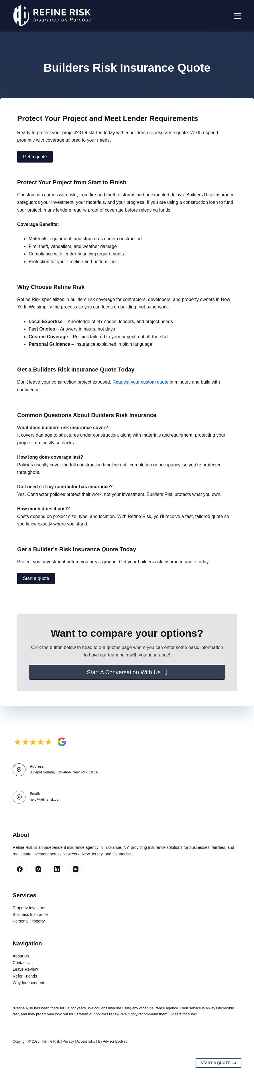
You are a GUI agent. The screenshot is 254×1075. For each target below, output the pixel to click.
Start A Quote (218, 1063)
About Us (21, 956)
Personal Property (29, 921)
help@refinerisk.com (45, 800)
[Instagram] (38, 869)
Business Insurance (30, 914)
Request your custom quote (141, 382)
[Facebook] (20, 869)
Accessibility (85, 1041)
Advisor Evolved (115, 1041)
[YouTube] (75, 869)
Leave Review (25, 969)
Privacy (68, 1041)
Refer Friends (25, 976)
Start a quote (36, 578)
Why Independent (28, 982)
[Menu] (237, 15)
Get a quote (35, 156)
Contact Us (22, 962)
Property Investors (29, 908)
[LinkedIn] (57, 869)
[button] (127, 672)
